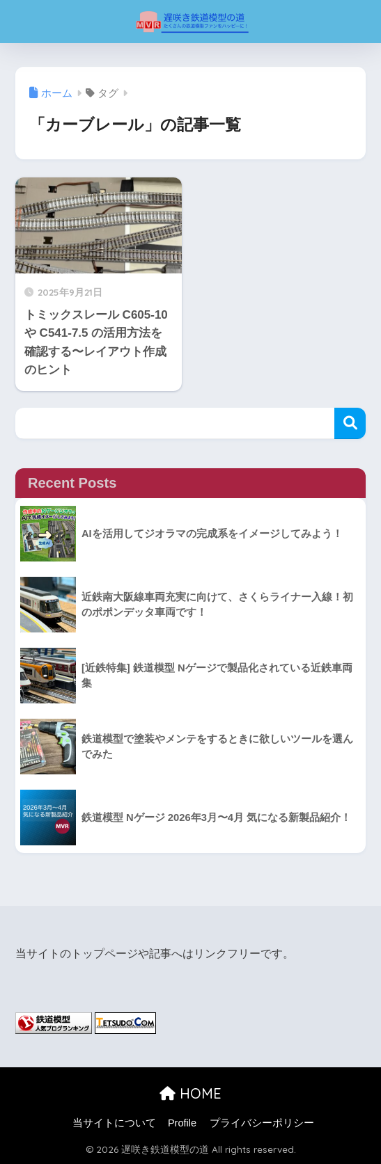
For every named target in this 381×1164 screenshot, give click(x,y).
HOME (190, 1093)
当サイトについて (114, 1123)
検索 (350, 423)
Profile (182, 1123)
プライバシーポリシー (262, 1123)
